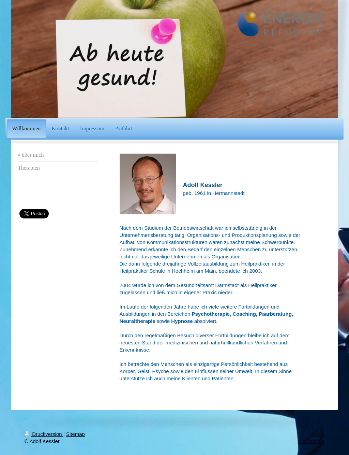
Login (318, 434)
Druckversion (44, 434)
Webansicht (311, 441)
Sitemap (75, 434)
